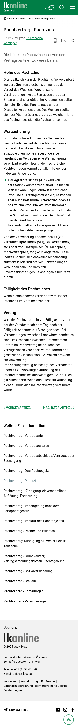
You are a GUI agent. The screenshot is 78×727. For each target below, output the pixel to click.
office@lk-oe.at (22, 673)
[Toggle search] (61, 7)
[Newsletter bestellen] (16, 710)
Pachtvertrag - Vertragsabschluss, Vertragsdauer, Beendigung (39, 458)
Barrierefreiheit (45, 685)
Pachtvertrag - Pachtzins (21, 481)
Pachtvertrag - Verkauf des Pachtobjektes (34, 521)
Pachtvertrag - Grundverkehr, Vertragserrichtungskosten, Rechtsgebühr (34, 558)
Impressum (11, 681)
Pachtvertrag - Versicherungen (25, 601)
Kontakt (25, 681)
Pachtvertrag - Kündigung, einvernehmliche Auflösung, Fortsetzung (35, 493)
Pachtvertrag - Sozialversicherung (28, 571)
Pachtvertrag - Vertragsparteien (26, 446)
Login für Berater (44, 681)
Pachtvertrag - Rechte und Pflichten (29, 531)
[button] (72, 7)
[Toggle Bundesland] (49, 7)
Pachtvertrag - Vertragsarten (24, 436)
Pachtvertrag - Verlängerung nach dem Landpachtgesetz (32, 508)
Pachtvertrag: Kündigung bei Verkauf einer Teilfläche (34, 543)
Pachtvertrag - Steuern (20, 581)
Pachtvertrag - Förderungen (23, 591)
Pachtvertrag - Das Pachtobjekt (26, 471)
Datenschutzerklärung (18, 685)
